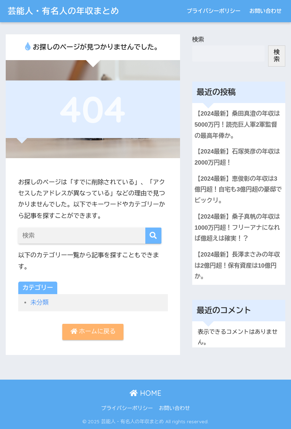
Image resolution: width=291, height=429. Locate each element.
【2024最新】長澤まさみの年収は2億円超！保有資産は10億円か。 (237, 265)
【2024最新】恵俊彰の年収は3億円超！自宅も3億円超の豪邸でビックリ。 (238, 189)
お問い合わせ (265, 11)
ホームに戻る (93, 331)
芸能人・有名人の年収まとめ (63, 11)
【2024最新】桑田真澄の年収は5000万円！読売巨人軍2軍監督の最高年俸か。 (237, 124)
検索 (198, 39)
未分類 (39, 302)
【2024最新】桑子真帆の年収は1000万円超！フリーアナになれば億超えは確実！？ (237, 227)
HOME (145, 393)
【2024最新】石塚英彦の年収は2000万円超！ (237, 157)
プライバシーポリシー (214, 11)
